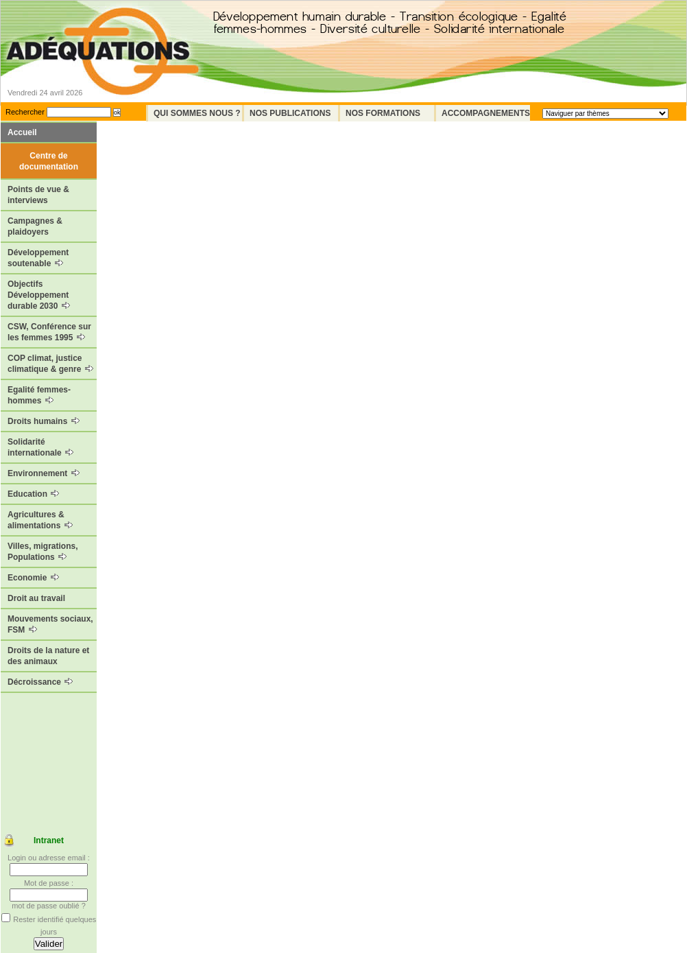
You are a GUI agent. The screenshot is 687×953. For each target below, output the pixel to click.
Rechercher (25, 112)
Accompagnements (486, 113)
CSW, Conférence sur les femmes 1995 (49, 332)
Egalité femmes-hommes (39, 395)
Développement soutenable (38, 258)
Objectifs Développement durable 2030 (39, 295)
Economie (33, 578)
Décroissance (40, 682)
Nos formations (383, 113)
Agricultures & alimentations (40, 520)
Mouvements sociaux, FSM (50, 624)
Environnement (44, 473)
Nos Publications (290, 113)
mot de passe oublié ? (49, 906)
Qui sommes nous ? (197, 113)
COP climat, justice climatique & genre (50, 363)
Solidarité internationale (40, 447)
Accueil (22, 132)
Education (33, 494)
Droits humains (44, 421)
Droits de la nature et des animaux (48, 656)
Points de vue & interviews (38, 195)
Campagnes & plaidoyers (35, 226)
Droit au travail (36, 598)
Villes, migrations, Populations (42, 551)
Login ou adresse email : (49, 858)
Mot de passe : (48, 883)
